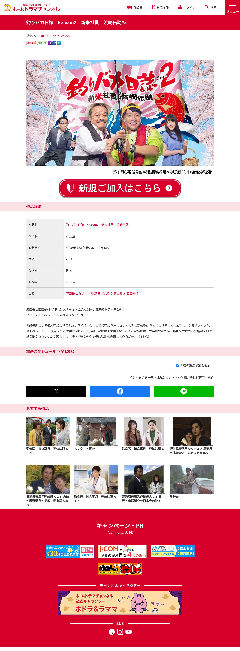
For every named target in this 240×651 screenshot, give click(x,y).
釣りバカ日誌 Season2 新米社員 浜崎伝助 (97, 224)
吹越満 (95, 293)
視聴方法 (160, 7)
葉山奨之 (120, 293)
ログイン (186, 7)
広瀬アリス (83, 293)
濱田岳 (70, 293)
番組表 (134, 7)
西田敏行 (132, 293)
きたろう (107, 293)
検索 (211, 7)
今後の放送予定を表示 (193, 365)
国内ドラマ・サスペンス (55, 35)
